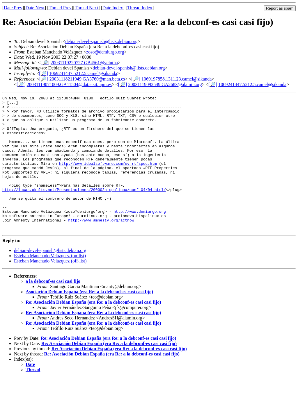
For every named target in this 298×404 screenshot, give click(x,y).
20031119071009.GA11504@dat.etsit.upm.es (69, 84)
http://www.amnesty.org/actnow (101, 245)
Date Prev (13, 7)
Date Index (112, 7)
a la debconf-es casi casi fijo (53, 308)
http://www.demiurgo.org (139, 234)
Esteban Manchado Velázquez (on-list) (50, 282)
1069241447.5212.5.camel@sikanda (83, 73)
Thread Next (86, 7)
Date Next (35, 7)
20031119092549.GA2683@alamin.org (165, 84)
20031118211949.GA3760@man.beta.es (87, 78)
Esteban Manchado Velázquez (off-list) (50, 287)
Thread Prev (60, 7)
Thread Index (139, 7)
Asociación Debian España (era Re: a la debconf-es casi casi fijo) (89, 318)
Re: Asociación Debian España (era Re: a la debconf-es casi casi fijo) (93, 329)
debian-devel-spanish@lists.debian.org (101, 41)
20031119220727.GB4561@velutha (84, 62)
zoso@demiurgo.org (105, 51)
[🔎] (44, 62)
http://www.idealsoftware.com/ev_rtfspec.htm (108, 177)
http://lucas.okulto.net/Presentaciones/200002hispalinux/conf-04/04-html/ (84, 208)
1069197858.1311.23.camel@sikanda (176, 78)
